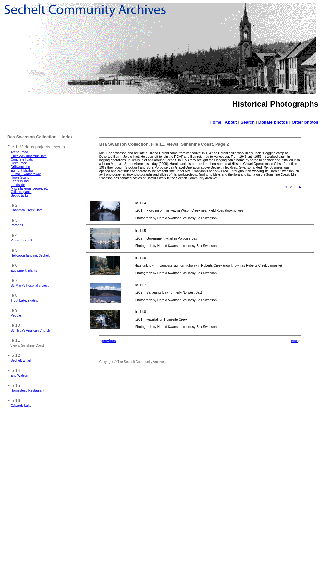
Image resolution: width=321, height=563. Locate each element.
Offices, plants (21, 192)
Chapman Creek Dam (26, 210)
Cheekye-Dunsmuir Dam (28, 156)
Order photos (305, 122)
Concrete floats (22, 159)
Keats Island (20, 181)
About (231, 122)
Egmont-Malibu (22, 170)
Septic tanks (19, 195)
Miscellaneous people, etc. (30, 188)
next (294, 341)
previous (109, 341)
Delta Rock (19, 163)
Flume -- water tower (26, 174)
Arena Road (19, 152)
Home (215, 122)
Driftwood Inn (20, 167)
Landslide (18, 185)
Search (248, 122)
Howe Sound (20, 177)
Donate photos (273, 122)
